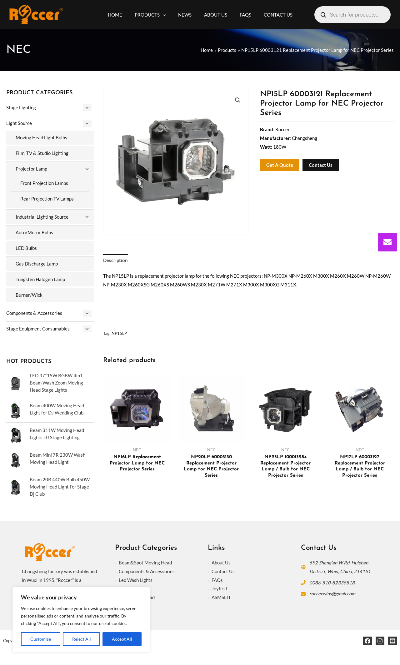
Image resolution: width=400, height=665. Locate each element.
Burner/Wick (29, 293)
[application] (167, 15)
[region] (81, 620)
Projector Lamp (31, 168)
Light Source (19, 123)
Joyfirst (220, 586)
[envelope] (387, 242)
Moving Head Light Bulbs (41, 137)
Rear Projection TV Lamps (47, 198)
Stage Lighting (21, 107)
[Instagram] (380, 638)
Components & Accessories (34, 312)
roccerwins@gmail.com (332, 591)
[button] (237, 100)
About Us (221, 560)
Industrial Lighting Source (42, 216)
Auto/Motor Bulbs (34, 231)
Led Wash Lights (135, 577)
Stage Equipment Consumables (38, 327)
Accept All (122, 639)
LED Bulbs (26, 247)
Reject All (81, 639)
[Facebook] (367, 638)
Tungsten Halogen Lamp (40, 278)
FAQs (217, 577)
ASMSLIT (221, 595)
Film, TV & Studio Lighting (42, 153)
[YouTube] (392, 638)
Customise (40, 639)
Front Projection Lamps (44, 183)
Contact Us (223, 569)
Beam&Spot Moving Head (145, 560)
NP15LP (120, 333)
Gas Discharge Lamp (37, 263)
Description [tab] (115, 260)
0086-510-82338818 (332, 580)
